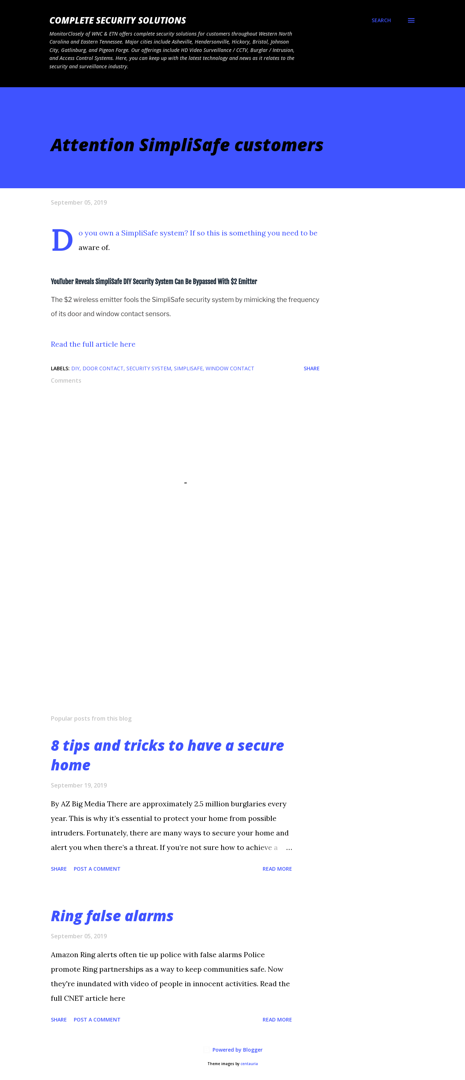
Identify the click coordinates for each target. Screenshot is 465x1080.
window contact (230, 368)
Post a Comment (97, 868)
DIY (75, 368)
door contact (103, 368)
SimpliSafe (188, 368)
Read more (277, 868)
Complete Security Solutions (117, 20)
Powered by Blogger (232, 1049)
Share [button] (312, 368)
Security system (148, 368)
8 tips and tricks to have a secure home (167, 754)
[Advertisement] (173, 624)
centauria (249, 1063)
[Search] (381, 20)
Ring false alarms (112, 916)
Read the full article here (93, 343)
